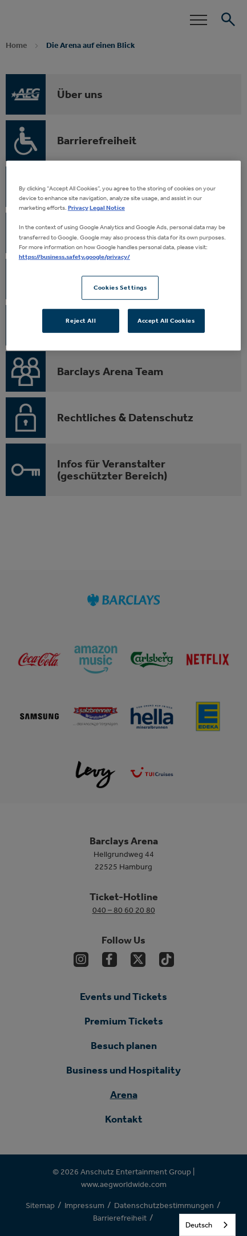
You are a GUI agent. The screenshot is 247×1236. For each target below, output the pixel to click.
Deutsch (198, 1225)
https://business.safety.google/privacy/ (74, 256)
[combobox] (207, 1225)
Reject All (81, 320)
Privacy (78, 208)
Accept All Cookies (166, 320)
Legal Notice (107, 208)
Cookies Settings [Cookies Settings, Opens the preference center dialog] (120, 287)
